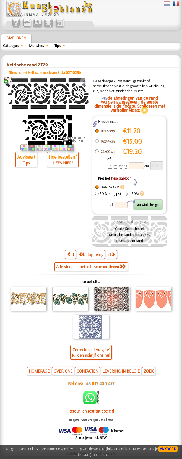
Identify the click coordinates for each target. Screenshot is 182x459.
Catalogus (11, 45)
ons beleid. (101, 454)
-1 (70, 254)
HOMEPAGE (39, 371)
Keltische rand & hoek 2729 (129, 234)
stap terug (91, 254)
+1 (111, 254)
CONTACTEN (87, 371)
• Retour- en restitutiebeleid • (91, 411)
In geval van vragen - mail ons (91, 420)
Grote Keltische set (129, 228)
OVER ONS (63, 371)
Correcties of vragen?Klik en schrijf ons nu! (91, 352)
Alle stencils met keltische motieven (90, 266)
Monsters (36, 45)
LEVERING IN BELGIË (121, 371)
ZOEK (149, 371)
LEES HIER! (63, 163)
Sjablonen (16, 37)
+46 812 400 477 (99, 383)
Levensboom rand (129, 240)
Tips (57, 45)
